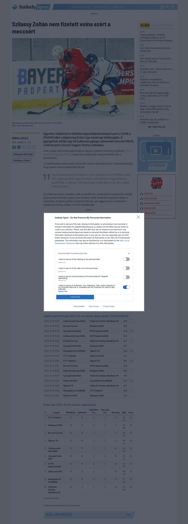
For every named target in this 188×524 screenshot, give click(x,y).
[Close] (139, 217)
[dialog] (94, 262)
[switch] (126, 259)
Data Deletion (79, 306)
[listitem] (94, 253)
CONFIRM (75, 297)
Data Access (94, 306)
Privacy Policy (108, 306)
